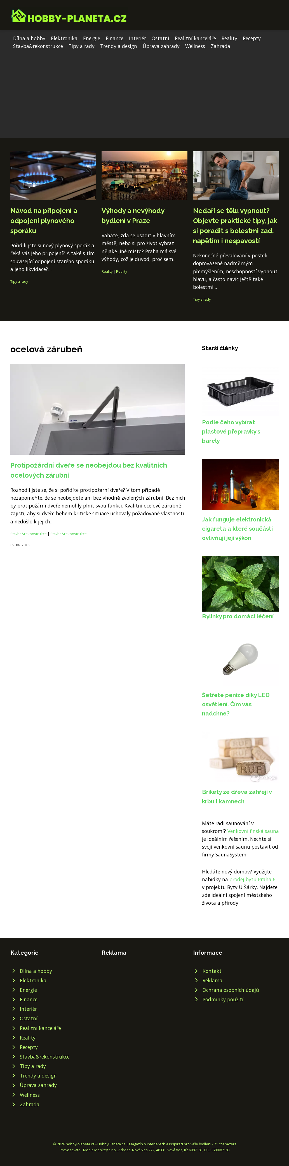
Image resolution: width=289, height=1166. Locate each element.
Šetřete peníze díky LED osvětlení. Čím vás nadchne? (236, 704)
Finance (114, 38)
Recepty (252, 38)
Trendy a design (118, 46)
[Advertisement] (144, 92)
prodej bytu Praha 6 (252, 879)
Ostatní (160, 38)
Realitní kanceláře (195, 38)
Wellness (195, 46)
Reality (229, 38)
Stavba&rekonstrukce (38, 46)
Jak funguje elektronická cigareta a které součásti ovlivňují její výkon (237, 529)
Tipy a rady (82, 46)
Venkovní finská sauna (253, 831)
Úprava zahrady (161, 46)
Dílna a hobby (29, 38)
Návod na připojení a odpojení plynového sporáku (43, 221)
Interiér (137, 38)
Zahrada (220, 46)
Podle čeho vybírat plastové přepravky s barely (231, 431)
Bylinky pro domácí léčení (238, 616)
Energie (91, 38)
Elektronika (64, 38)
